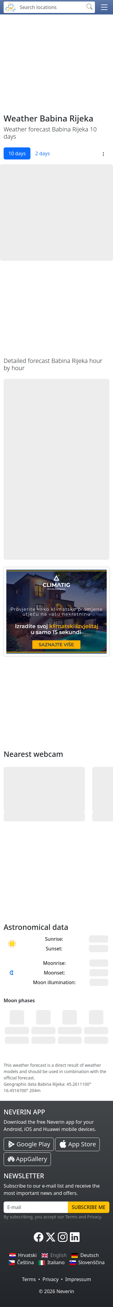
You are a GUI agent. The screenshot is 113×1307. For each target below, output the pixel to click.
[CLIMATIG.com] (56, 611)
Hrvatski (23, 1255)
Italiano (51, 1262)
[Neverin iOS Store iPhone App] (77, 1144)
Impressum (78, 1279)
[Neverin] (10, 6)
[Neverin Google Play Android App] (29, 1144)
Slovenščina (87, 1262)
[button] (104, 7)
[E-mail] (36, 1207)
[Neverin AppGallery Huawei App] (27, 1159)
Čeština (21, 1262)
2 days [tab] (42, 153)
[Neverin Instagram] (62, 1237)
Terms (29, 1279)
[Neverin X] (50, 1237)
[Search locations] (50, 7)
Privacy (50, 1279)
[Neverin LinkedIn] (75, 1237)
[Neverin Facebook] (38, 1237)
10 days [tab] (17, 153)
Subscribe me (88, 1207)
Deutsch (85, 1255)
